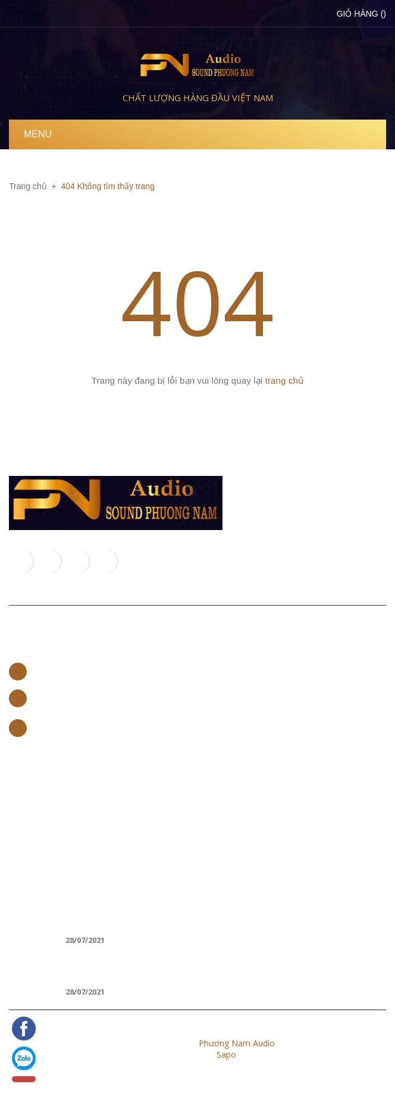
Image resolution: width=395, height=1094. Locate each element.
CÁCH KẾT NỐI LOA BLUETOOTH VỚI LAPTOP (160, 966)
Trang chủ (28, 785)
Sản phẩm (28, 823)
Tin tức (22, 842)
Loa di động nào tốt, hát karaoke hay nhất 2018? (171, 914)
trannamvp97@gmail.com (82, 727)
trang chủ (284, 380)
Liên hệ (31, 645)
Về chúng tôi (47, 761)
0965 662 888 (59, 697)
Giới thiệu (27, 804)
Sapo (226, 1054)
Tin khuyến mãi (56, 893)
